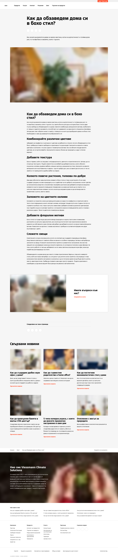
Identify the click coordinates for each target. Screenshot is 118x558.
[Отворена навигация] (6, 6)
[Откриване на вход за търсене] (107, 5)
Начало (12, 450)
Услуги (25, 5)
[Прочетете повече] (25, 369)
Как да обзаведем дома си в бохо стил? (33, 450)
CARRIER (26, 556)
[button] (101, 450)
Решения (40, 5)
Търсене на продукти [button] (58, 5)
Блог (47, 5)
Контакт (32, 5)
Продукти (17, 5)
